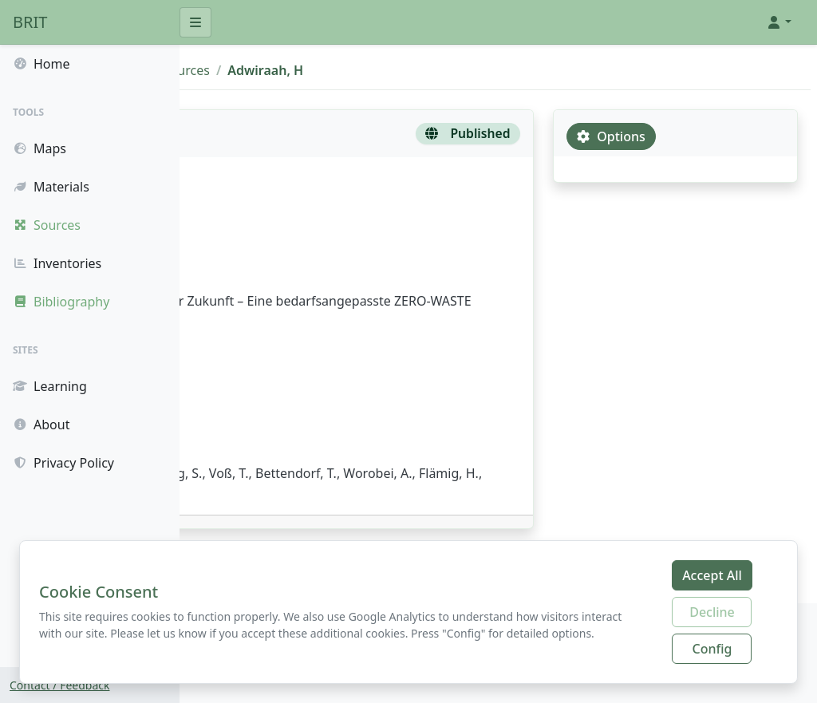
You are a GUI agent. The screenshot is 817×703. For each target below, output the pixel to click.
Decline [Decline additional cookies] (712, 612)
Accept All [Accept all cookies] (712, 575)
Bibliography (282, 70)
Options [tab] (669, 136)
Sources (361, 70)
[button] (779, 22)
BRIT (30, 22)
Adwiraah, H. (250, 250)
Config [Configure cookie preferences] (712, 649)
